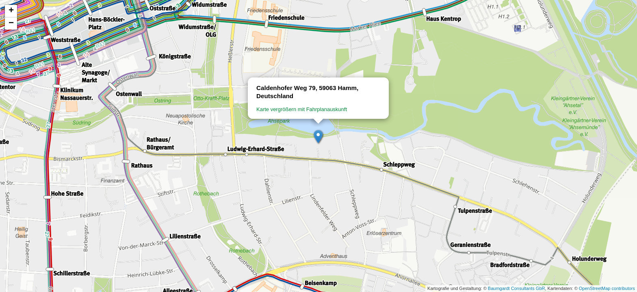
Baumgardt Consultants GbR (516, 288)
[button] (318, 137)
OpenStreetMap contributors (607, 288)
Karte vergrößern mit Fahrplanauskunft (301, 109)
